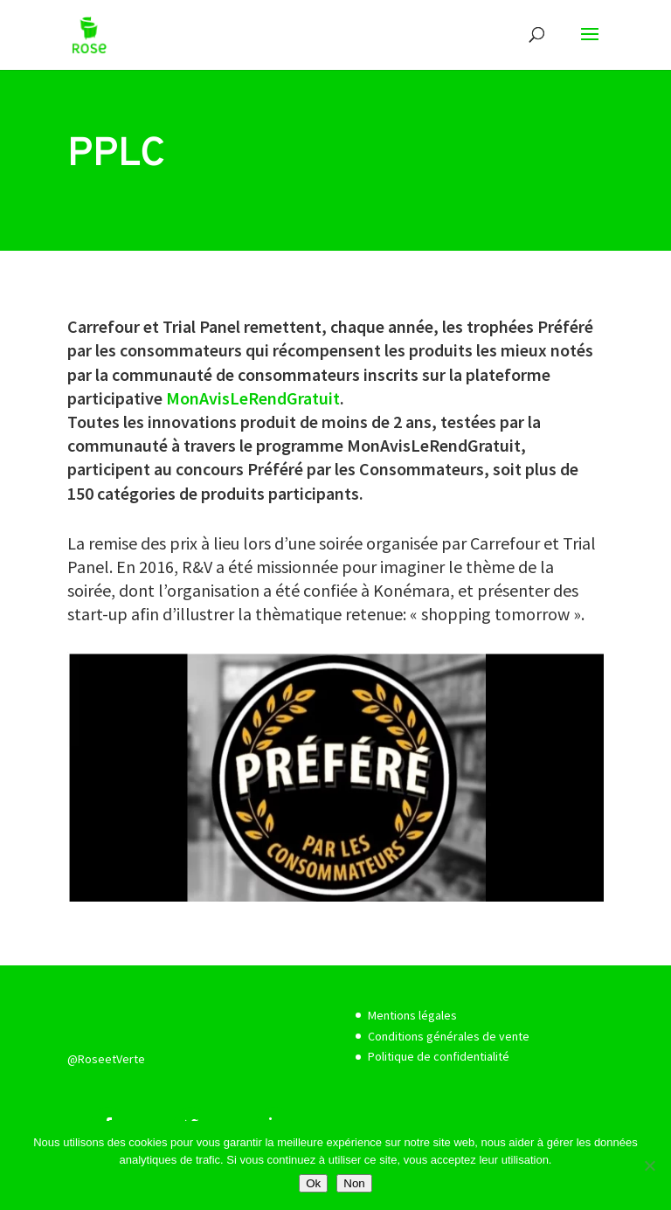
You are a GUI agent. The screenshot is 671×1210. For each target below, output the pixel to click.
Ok (313, 1183)
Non (353, 1183)
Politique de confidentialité (438, 1056)
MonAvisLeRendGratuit (253, 398)
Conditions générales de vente (448, 1036)
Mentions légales (412, 1015)
